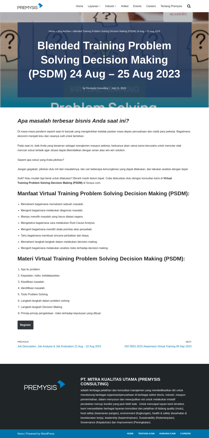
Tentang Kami (146, 433)
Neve (21, 433)
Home (79, 6)
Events (137, 6)
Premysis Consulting (97, 88)
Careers (151, 6)
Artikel (124, 6)
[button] (100, 6)
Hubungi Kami (167, 433)
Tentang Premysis (171, 6)
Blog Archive (64, 31)
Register (25, 324)
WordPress (47, 433)
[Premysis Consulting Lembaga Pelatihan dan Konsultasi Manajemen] (31, 6)
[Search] (189, 6)
